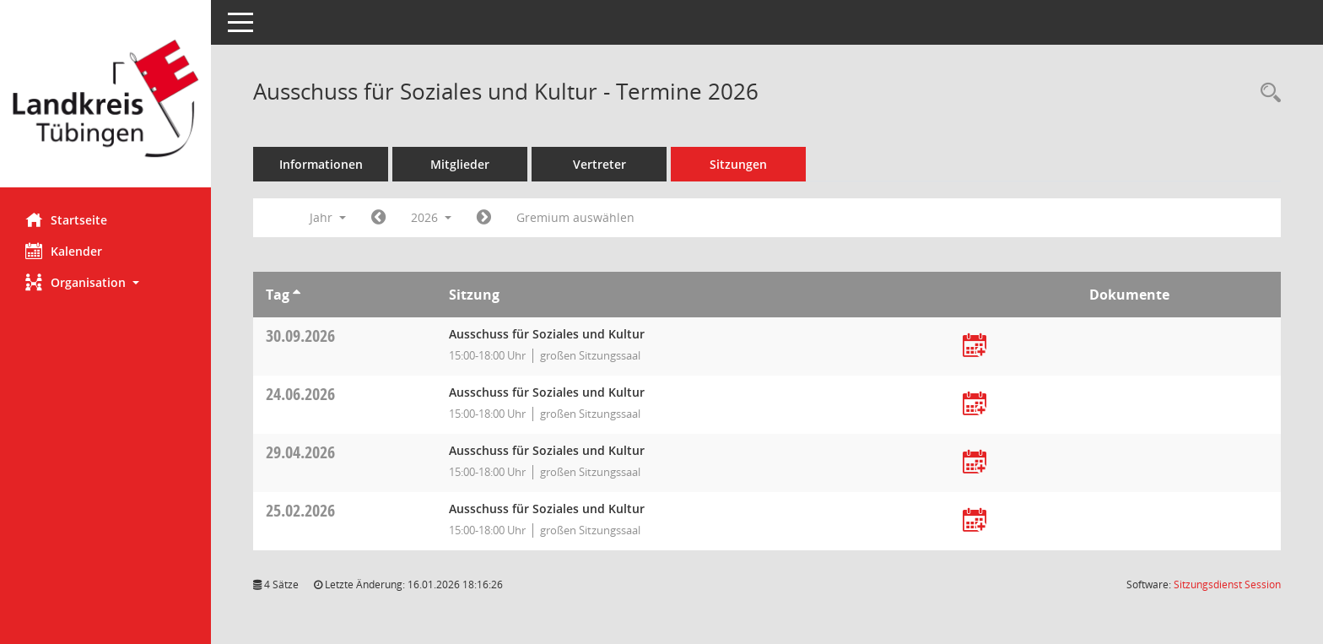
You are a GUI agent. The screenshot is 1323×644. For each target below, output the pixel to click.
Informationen (321, 164)
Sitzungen (738, 164)
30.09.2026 (300, 335)
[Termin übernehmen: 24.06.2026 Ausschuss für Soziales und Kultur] (974, 405)
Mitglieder (459, 164)
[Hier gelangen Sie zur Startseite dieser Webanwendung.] (105, 100)
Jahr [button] (328, 217)
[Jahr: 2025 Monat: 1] (378, 218)
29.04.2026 (300, 452)
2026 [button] (431, 217)
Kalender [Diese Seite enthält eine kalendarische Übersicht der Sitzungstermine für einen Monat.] (63, 250)
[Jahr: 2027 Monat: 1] (484, 218)
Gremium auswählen (575, 217)
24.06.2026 (300, 393)
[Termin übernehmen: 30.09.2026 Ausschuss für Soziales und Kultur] (974, 346)
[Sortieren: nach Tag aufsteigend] (296, 294)
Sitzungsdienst (1227, 584)
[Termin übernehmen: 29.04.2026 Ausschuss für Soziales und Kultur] (974, 463)
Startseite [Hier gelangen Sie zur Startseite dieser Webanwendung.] (66, 219)
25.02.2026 (300, 510)
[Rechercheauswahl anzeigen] (1266, 93)
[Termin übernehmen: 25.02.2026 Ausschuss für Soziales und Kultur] (974, 521)
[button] (105, 282)
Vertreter (599, 164)
